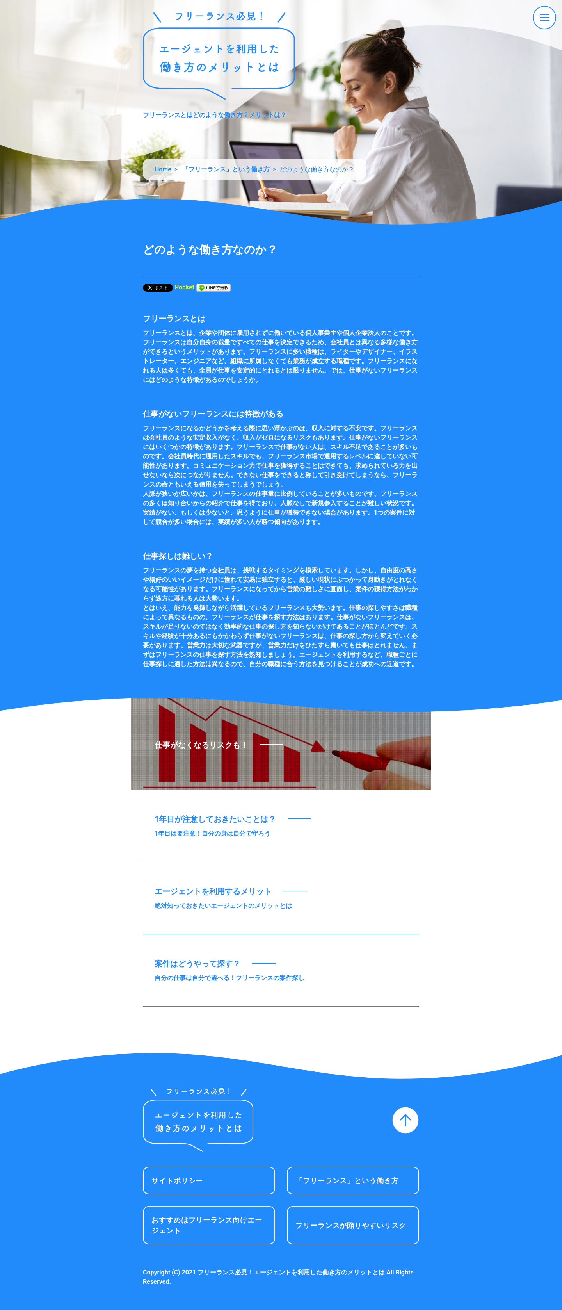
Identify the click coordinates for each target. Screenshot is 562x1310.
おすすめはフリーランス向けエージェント (206, 1225)
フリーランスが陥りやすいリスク (350, 1225)
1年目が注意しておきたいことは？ (215, 819)
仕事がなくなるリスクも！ (201, 745)
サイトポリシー (177, 1180)
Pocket (184, 287)
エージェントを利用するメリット (213, 891)
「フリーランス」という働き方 (347, 1180)
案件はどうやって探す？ (197, 963)
